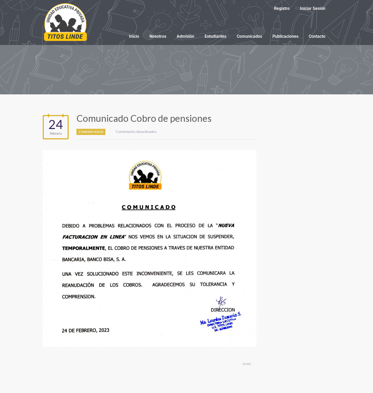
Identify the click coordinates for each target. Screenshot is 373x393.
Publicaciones (285, 36)
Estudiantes (215, 36)
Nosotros (157, 36)
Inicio (134, 36)
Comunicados (249, 36)
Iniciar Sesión (312, 8)
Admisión (185, 36)
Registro (282, 8)
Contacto (317, 36)
